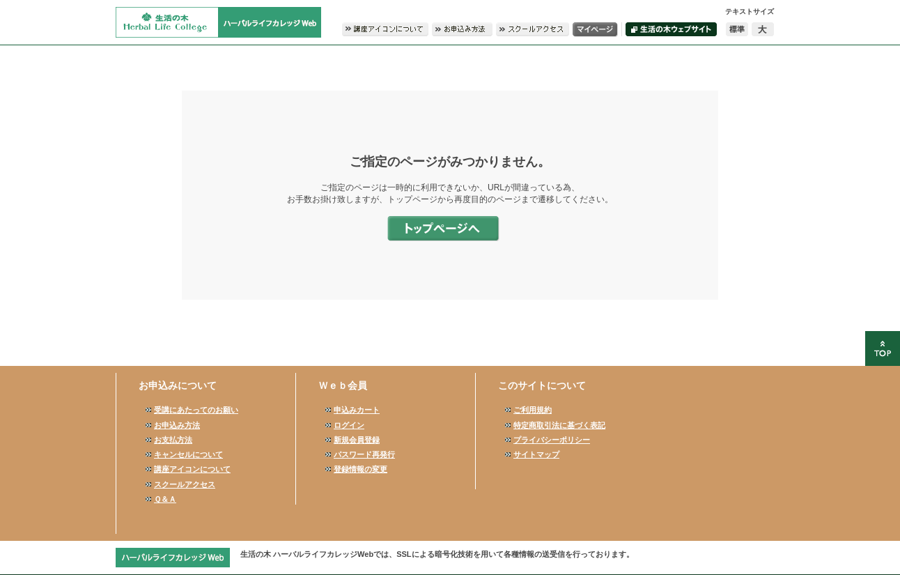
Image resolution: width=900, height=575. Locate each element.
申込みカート (357, 410)
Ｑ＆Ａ (165, 499)
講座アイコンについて (192, 469)
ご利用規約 (532, 410)
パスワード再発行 (364, 454)
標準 (737, 29)
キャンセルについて (188, 454)
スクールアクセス (184, 484)
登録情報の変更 (360, 469)
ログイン (349, 425)
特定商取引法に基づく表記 (559, 425)
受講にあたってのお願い (196, 410)
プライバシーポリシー (551, 440)
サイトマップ (536, 454)
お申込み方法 (177, 425)
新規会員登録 (357, 440)
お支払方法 (173, 440)
